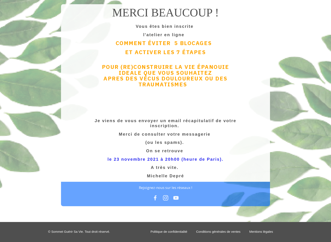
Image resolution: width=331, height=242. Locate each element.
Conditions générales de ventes (218, 231)
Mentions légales (261, 231)
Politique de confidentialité (169, 231)
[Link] (155, 198)
